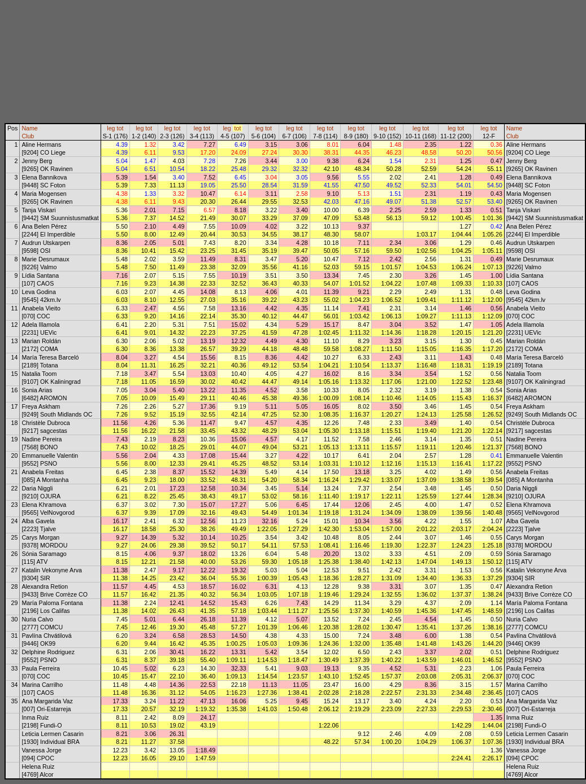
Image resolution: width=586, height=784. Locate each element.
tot (120, 128)
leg (111, 128)
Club (27, 136)
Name (29, 128)
